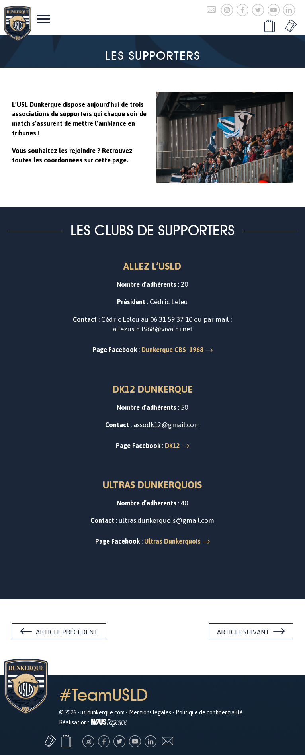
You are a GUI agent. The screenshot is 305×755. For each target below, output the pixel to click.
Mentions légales (150, 712)
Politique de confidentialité (209, 712)
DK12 (172, 445)
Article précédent (67, 632)
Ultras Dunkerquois (172, 541)
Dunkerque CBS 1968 (172, 349)
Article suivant (243, 632)
